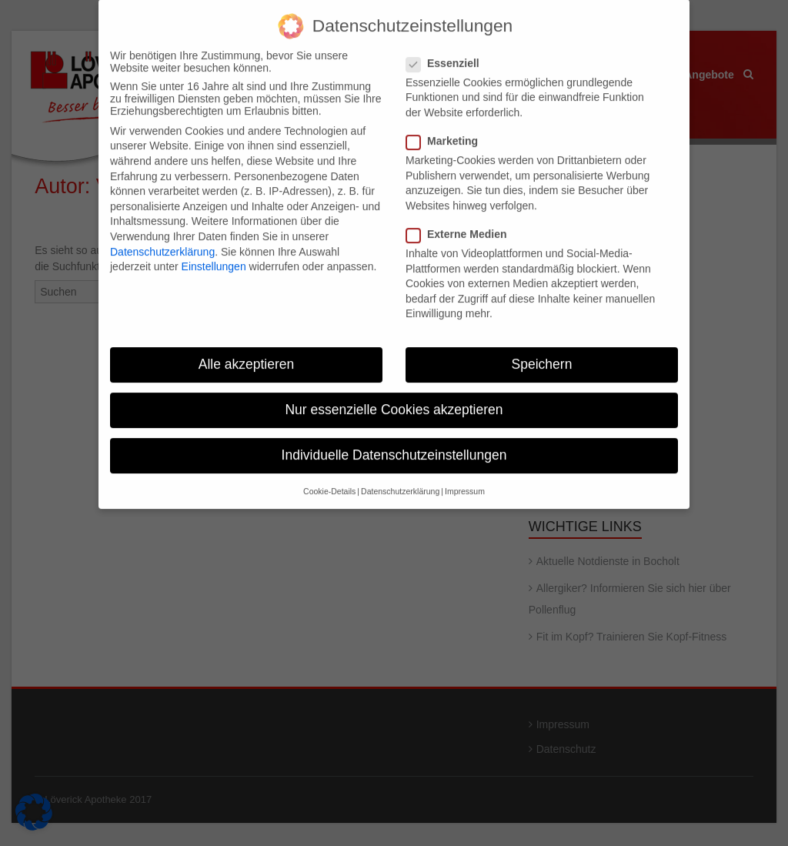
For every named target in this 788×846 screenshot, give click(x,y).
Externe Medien (461, 222)
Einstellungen (214, 255)
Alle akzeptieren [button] (247, 352)
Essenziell (447, 51)
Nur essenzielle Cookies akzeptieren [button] (394, 398)
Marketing (447, 129)
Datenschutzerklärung (162, 239)
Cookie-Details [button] (329, 479)
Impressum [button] (465, 479)
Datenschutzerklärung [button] (400, 479)
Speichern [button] (542, 352)
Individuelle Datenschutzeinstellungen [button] (394, 443)
